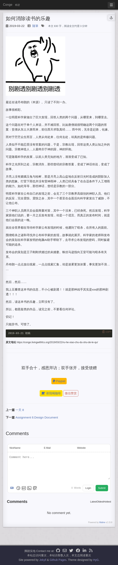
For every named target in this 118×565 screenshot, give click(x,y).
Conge (7, 4)
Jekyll (42, 559)
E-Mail (47, 448)
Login (88, 488)
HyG (96, 559)
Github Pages (58, 559)
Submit (102, 488)
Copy (108, 332)
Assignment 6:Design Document (36, 417)
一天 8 (19, 410)
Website (81, 448)
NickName (15, 448)
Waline (102, 523)
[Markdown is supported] (12, 488)
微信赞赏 (71, 393)
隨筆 (35, 25)
